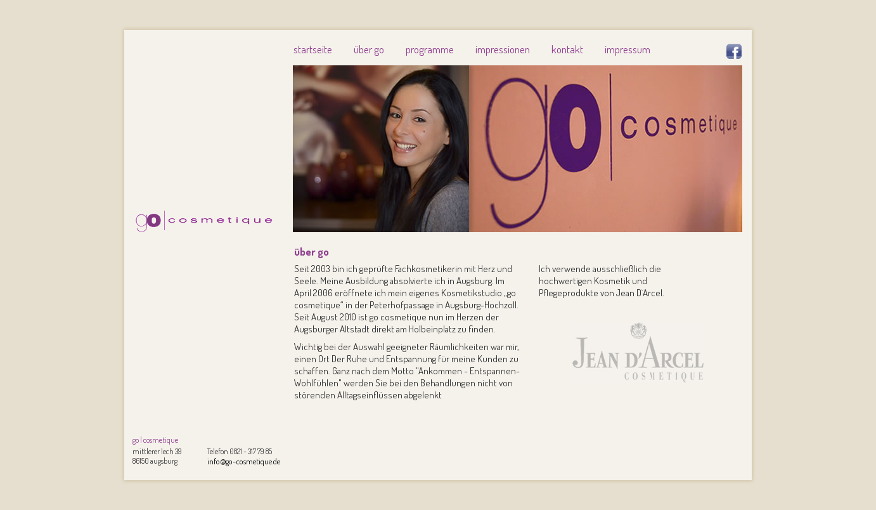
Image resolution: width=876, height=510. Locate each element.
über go (369, 49)
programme (430, 49)
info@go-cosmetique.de (243, 461)
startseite (312, 49)
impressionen (502, 49)
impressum (627, 49)
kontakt (567, 49)
